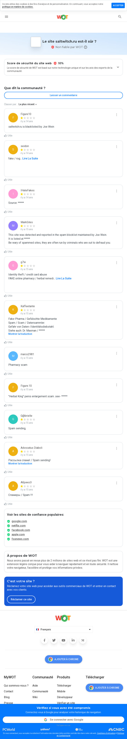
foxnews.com (20, 539)
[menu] (6, 17)
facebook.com (21, 530)
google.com (19, 521)
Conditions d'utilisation (106, 733)
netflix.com (19, 525)
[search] (120, 17)
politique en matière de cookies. (17, 7)
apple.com (18, 534)
